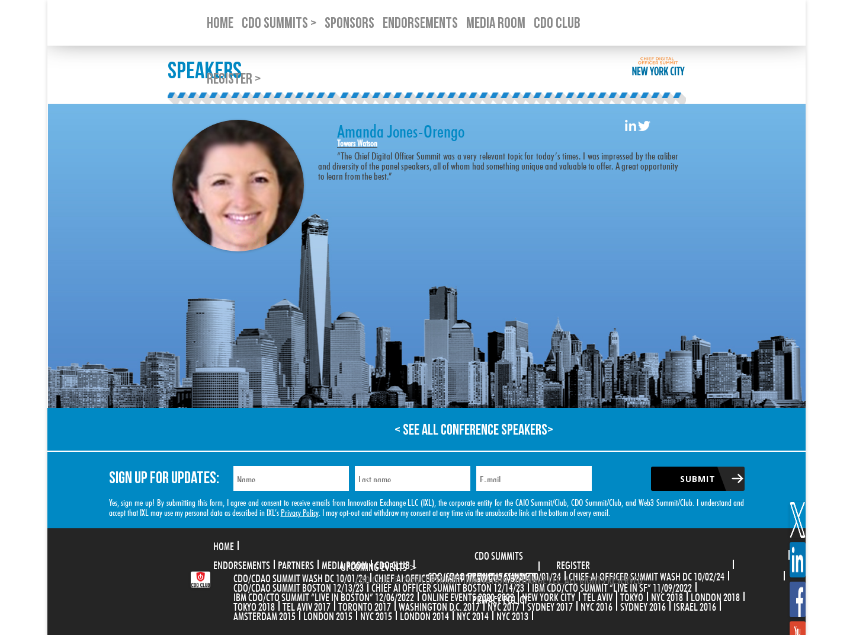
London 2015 (327, 615)
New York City (548, 596)
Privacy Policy (300, 511)
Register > (234, 79)
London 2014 (424, 615)
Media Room (344, 564)
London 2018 (715, 596)
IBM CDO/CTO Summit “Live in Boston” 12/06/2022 (323, 596)
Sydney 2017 (550, 605)
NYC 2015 (376, 615)
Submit (698, 478)
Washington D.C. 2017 (439, 605)
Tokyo (631, 596)
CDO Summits (498, 554)
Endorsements (241, 564)
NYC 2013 (512, 615)
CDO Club (392, 564)
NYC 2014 (473, 615)
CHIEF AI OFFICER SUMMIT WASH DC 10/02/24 (646, 575)
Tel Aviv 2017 (307, 605)
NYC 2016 (597, 605)
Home (223, 545)
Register (573, 564)
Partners (296, 564)
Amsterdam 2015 (264, 615)
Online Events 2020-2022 (468, 596)
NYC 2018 (667, 596)
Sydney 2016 (643, 605)
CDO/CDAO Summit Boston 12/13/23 (298, 586)
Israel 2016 (695, 605)
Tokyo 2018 (254, 605)
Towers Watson (357, 142)
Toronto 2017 (364, 605)
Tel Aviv (598, 596)
